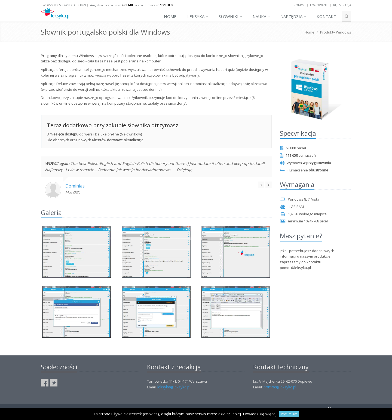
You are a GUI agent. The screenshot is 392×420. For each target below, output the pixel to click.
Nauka (261, 16)
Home (170, 16)
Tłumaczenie (304, 170)
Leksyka (197, 16)
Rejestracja (342, 5)
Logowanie (319, 5)
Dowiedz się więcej (260, 413)
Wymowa (305, 162)
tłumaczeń (298, 155)
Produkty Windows (335, 32)
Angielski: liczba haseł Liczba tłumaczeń (131, 5)
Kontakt (326, 16)
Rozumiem (289, 414)
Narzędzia (293, 16)
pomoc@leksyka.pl (280, 386)
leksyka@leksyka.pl (173, 386)
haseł (293, 148)
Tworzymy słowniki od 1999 (63, 5)
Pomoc (299, 5)
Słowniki (230, 16)
